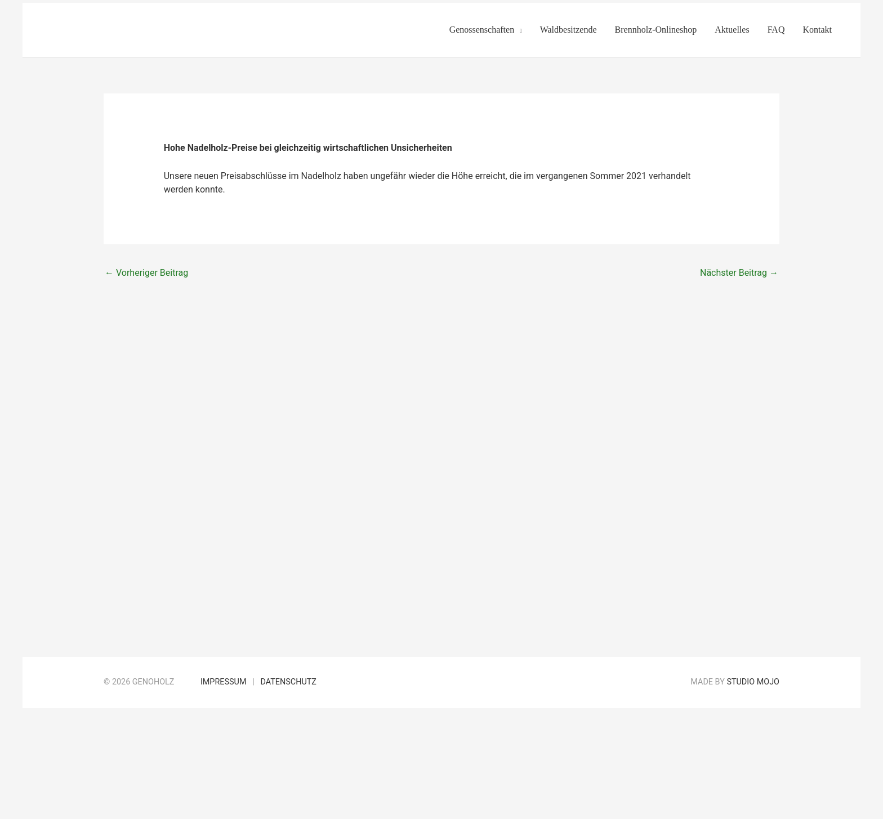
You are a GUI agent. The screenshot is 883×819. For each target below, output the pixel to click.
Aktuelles (732, 29)
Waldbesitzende (568, 29)
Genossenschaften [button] (482, 29)
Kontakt (817, 29)
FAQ (776, 29)
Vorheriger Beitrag (146, 272)
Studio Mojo (752, 682)
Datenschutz (288, 682)
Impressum (223, 682)
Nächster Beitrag (739, 272)
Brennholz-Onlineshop (656, 29)
